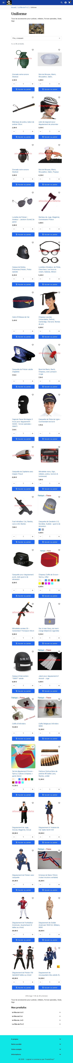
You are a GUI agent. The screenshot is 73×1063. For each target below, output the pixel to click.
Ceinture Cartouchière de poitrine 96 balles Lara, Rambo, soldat (48, 773)
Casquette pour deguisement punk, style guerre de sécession (22, 577)
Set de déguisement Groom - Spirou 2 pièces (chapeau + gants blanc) (23, 773)
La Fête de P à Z (18, 1024)
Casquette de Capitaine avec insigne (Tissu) (22, 473)
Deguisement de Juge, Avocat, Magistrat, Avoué (21, 828)
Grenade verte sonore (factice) (20, 75)
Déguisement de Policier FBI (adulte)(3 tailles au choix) (22, 974)
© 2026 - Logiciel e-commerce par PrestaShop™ (36, 1059)
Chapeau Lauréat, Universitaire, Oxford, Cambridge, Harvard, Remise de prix (49, 320)
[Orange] (55, 580)
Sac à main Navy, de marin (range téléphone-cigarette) (49, 629)
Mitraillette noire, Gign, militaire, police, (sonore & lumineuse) (48, 474)
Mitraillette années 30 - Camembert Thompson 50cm (23, 629)
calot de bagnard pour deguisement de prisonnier (48, 123)
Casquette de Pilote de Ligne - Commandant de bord (50, 420)
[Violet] (46, 583)
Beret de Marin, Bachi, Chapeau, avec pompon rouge (48, 371)
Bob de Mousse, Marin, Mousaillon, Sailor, (47, 75)
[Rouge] (52, 580)
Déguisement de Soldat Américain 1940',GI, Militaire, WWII (49, 925)
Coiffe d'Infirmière (19, 724)
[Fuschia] (49, 583)
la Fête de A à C (17, 1012)
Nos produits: (19, 1007)
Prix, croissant (36, 38)
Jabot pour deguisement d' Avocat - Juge (49, 677)
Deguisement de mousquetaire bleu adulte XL (49, 974)
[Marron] (43, 583)
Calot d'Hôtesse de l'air (20, 317)
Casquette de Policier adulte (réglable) (22, 370)
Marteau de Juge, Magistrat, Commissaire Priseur (49, 218)
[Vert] (58, 580)
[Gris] (43, 529)
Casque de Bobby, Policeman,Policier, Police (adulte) (21, 269)
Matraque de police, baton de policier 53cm (23, 123)
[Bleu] (39, 529)
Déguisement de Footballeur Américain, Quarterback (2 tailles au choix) (22, 925)
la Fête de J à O (17, 1020)
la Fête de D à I (17, 1016)
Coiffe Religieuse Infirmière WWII (48, 725)
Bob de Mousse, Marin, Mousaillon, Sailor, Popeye (49, 171)
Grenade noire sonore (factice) (20, 171)
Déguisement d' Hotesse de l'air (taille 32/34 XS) (49, 828)
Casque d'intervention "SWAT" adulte (20, 677)
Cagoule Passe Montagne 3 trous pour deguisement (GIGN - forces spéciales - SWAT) (22, 422)
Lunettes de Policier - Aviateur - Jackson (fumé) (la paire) (23, 219)
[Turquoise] (52, 583)
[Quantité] (23, 84)
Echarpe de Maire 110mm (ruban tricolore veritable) (48, 876)
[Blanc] (43, 580)
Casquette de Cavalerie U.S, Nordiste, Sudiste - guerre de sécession (49, 524)
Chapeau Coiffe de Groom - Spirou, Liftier (49, 576)
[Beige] (39, 580)
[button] (62, 3)
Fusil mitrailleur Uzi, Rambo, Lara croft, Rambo (22, 523)
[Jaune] (39, 583)
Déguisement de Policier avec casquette (23, 876)
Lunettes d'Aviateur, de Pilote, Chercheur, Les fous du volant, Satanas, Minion (50, 269)
